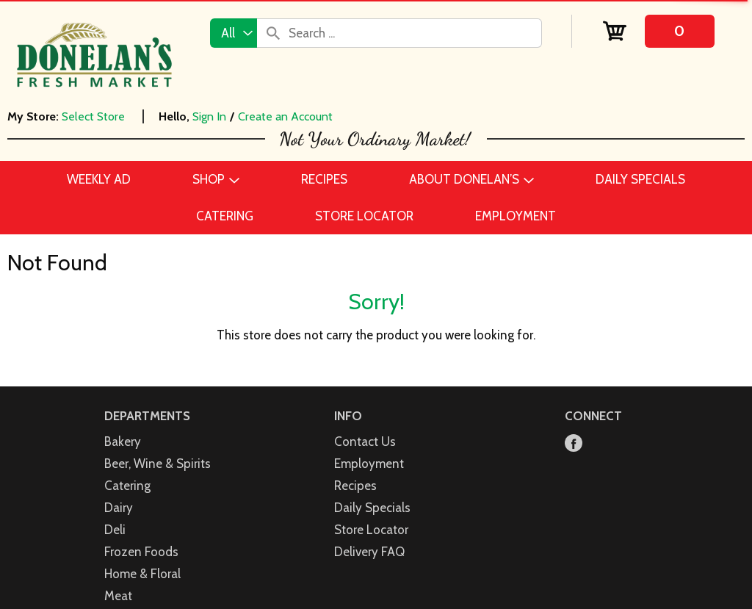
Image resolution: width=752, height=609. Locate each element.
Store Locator (371, 529)
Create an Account (285, 116)
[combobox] (233, 33)
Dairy (118, 507)
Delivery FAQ (369, 551)
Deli (115, 529)
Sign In (209, 116)
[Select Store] (95, 116)
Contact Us (365, 441)
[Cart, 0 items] (658, 31)
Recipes (355, 485)
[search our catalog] (273, 33)
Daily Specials (372, 507)
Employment (369, 463)
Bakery (122, 441)
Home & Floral (142, 573)
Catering (127, 485)
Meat (118, 595)
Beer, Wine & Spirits (157, 463)
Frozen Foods (141, 551)
